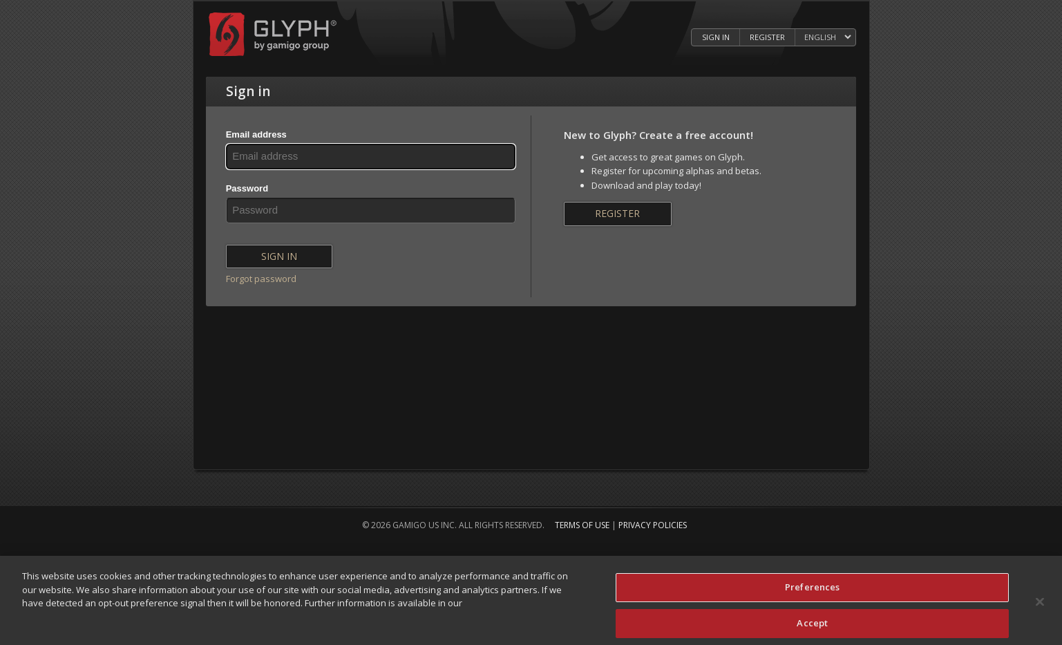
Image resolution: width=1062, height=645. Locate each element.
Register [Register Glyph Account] (767, 37)
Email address (256, 134)
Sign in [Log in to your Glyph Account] (716, 37)
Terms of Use (582, 525)
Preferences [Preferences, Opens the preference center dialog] (812, 592)
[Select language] (827, 38)
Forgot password (261, 278)
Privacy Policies (652, 525)
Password (247, 188)
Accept (812, 627)
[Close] (1040, 607)
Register (617, 213)
